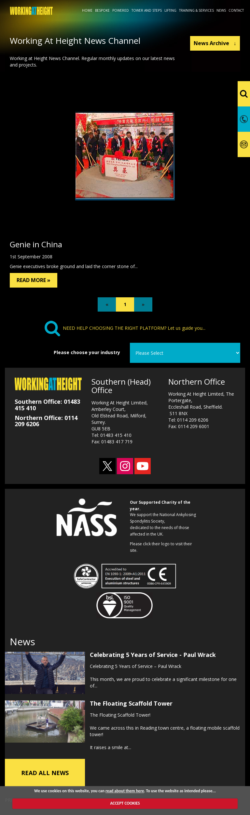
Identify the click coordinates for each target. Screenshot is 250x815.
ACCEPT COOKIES (125, 803)
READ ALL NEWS (45, 771)
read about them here (124, 790)
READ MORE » (33, 280)
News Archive (215, 43)
